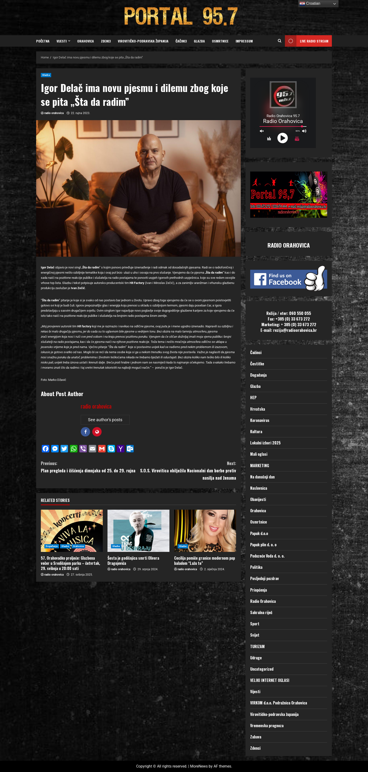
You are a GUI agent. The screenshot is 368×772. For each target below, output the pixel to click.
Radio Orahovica (263, 601)
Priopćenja (258, 590)
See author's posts (105, 419)
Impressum (244, 40)
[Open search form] (279, 41)
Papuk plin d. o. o (263, 544)
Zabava (255, 737)
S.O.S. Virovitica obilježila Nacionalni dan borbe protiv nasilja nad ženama (187, 470)
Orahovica (85, 40)
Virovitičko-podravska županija (143, 40)
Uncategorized (261, 669)
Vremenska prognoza (267, 725)
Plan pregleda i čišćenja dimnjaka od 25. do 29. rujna (89, 467)
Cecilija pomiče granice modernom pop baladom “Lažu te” (204, 560)
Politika (256, 567)
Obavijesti (258, 499)
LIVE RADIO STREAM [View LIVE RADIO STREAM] (306, 41)
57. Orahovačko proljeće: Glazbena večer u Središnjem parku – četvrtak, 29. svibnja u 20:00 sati (70, 563)
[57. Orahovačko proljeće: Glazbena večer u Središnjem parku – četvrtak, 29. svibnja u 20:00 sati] (72, 531)
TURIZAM (257, 646)
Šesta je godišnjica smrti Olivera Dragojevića (133, 560)
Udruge (256, 658)
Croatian (309, 4)
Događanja (52, 546)
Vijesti (62, 40)
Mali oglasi (258, 454)
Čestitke (257, 364)
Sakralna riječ (261, 612)
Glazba (199, 40)
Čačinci (181, 40)
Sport (254, 624)
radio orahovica (54, 113)
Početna (43, 40)
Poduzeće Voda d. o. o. (267, 556)
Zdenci (106, 40)
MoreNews (199, 766)
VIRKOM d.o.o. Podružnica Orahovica (278, 703)
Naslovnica (258, 488)
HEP (253, 397)
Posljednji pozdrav (264, 578)
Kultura (256, 431)
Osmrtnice (220, 40)
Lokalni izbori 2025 (265, 443)
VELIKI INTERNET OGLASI (269, 680)
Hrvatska (257, 409)
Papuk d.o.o (259, 533)
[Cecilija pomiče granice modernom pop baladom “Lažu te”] (205, 531)
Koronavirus (259, 420)
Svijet (254, 635)
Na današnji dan (262, 477)
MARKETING (259, 465)
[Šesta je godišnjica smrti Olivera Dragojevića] (138, 531)
